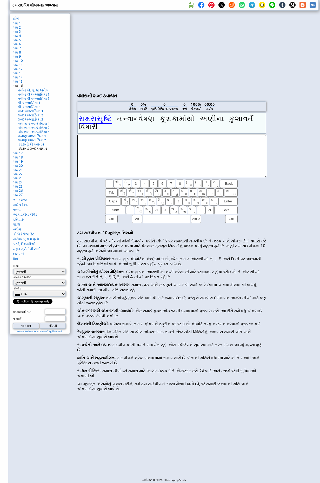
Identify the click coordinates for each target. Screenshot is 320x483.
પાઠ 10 (18, 60)
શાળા (16, 224)
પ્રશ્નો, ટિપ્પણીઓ (24, 244)
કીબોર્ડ (17, 288)
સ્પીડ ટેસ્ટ (20, 199)
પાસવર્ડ (17, 318)
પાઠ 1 (17, 23)
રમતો (17, 209)
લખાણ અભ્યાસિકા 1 (32, 136)
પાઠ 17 (18, 153)
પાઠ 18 (18, 157)
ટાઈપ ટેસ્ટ (20, 204)
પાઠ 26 (18, 190)
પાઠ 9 (17, 56)
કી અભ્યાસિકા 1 (29, 102)
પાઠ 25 (18, 186)
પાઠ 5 (17, 40)
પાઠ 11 (18, 65)
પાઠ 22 (18, 174)
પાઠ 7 (17, 48)
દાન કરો (18, 254)
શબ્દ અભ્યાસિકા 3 (30, 119)
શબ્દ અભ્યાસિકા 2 (30, 115)
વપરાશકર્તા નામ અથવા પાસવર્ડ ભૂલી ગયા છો (39, 331)
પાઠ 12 (18, 69)
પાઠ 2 (17, 27)
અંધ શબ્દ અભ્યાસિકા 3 (34, 132)
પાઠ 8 (17, 52)
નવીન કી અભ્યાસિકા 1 (33, 94)
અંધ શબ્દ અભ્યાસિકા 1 (34, 123)
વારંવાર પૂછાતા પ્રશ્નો (26, 239)
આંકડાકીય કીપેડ (25, 214)
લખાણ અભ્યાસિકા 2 (32, 140)
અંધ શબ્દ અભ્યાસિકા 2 (34, 127)
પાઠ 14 (18, 77)
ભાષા (16, 266)
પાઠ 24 (18, 182)
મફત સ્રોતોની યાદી (27, 249)
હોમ (16, 18)
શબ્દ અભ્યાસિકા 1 (30, 111)
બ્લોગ (17, 229)
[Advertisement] (171, 51)
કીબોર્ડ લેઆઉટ (23, 234)
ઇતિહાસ (18, 219)
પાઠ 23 (18, 178)
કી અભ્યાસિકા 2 (29, 107)
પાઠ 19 (18, 161)
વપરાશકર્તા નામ (22, 311)
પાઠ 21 (18, 169)
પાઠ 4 (17, 35)
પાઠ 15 (18, 81)
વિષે (15, 259)
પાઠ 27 (18, 194)
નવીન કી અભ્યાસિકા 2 (33, 98)
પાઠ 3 (17, 31)
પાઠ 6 (17, 44)
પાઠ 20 (18, 165)
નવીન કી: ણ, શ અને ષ (33, 90)
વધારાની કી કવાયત (31, 144)
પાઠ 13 (18, 73)
